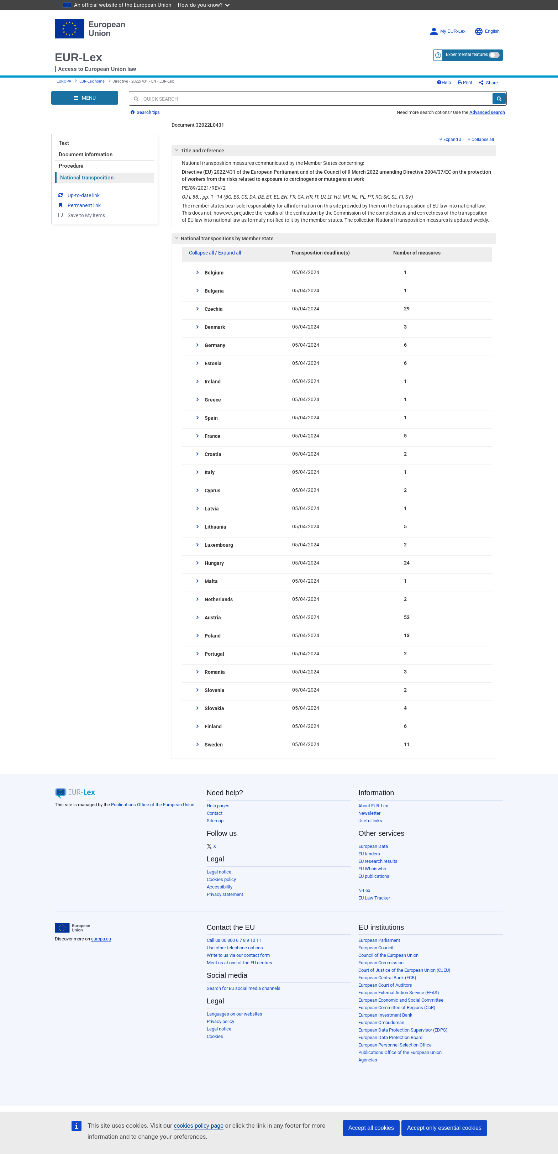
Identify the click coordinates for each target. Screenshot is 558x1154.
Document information (85, 154)
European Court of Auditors (385, 985)
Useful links (370, 820)
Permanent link (79, 205)
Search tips (145, 112)
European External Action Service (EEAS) (398, 992)
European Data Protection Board (390, 1037)
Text (64, 143)
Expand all (451, 139)
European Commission (381, 962)
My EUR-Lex (447, 31)
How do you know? (204, 5)
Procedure (71, 166)
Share (488, 82)
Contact (214, 813)
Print (465, 82)
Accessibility (219, 887)
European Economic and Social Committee (400, 1000)
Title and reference (198, 150)
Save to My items (81, 215)
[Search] (499, 98)
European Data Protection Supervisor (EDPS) (403, 1030)
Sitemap (215, 820)
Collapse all (481, 139)
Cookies (215, 1036)
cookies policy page (198, 1126)
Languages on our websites (234, 1014)
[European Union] (72, 928)
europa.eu (101, 938)
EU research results (378, 861)
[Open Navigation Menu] (84, 98)
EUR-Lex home (92, 81)
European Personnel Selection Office (395, 1045)
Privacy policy (220, 1021)
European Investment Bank (385, 1015)
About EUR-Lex (373, 805)
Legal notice (219, 872)
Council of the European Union (388, 955)
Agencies (367, 1060)
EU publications (373, 876)
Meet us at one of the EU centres (239, 962)
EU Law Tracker (374, 898)
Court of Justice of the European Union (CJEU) (404, 970)
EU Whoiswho (372, 868)
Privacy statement (225, 894)
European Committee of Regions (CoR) (397, 1007)
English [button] (487, 31)
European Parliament (379, 940)
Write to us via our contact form (238, 955)
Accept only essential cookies (444, 1128)
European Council (375, 947)
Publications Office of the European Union (152, 804)
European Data (373, 846)
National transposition (87, 177)
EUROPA (64, 81)
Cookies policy (221, 879)
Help (444, 82)
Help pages (218, 805)
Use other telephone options (235, 947)
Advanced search (487, 112)
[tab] (334, 150)
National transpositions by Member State (223, 238)
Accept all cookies (371, 1128)
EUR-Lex (78, 57)
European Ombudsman (381, 1022)
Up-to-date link (78, 195)
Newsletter (369, 813)
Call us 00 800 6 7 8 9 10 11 (234, 940)
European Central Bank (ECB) (387, 977)
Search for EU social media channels (243, 988)
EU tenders (369, 853)
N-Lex (364, 890)
